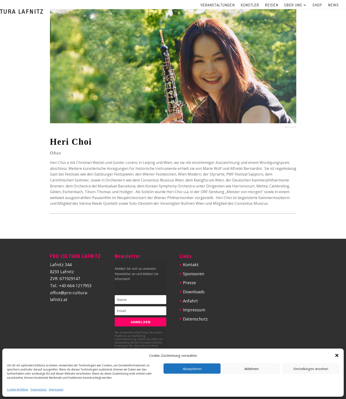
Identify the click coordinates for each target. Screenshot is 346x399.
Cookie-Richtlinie (17, 389)
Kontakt (191, 264)
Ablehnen (251, 368)
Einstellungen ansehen (310, 368)
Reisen (271, 5)
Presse (189, 282)
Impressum (56, 389)
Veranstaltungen (217, 5)
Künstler (250, 5)
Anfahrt (190, 301)
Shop (317, 5)
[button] (337, 355)
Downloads (194, 291)
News (333, 5)
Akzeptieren (192, 368)
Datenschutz (39, 389)
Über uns (293, 5)
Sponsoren (193, 273)
